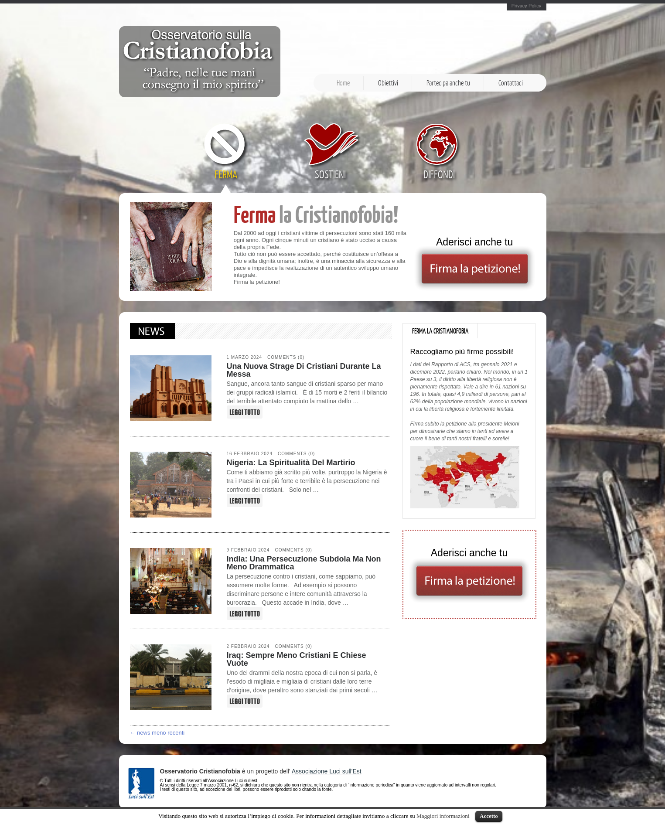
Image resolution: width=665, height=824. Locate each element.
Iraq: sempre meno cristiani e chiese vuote (296, 659)
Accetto (489, 816)
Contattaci (510, 82)
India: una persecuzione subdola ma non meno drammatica (304, 563)
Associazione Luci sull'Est (326, 771)
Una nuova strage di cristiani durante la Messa (304, 370)
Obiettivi (388, 82)
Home (343, 82)
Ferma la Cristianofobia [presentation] (440, 331)
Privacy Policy (526, 5)
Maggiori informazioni (443, 816)
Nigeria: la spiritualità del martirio (291, 462)
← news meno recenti (157, 732)
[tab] (440, 330)
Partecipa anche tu (448, 82)
